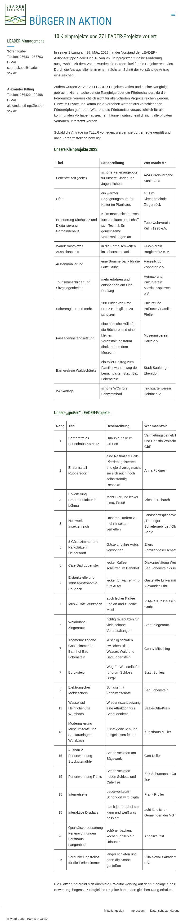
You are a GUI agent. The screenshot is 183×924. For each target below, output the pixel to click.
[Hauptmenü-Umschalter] (173, 15)
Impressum (137, 910)
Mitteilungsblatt (116, 910)
